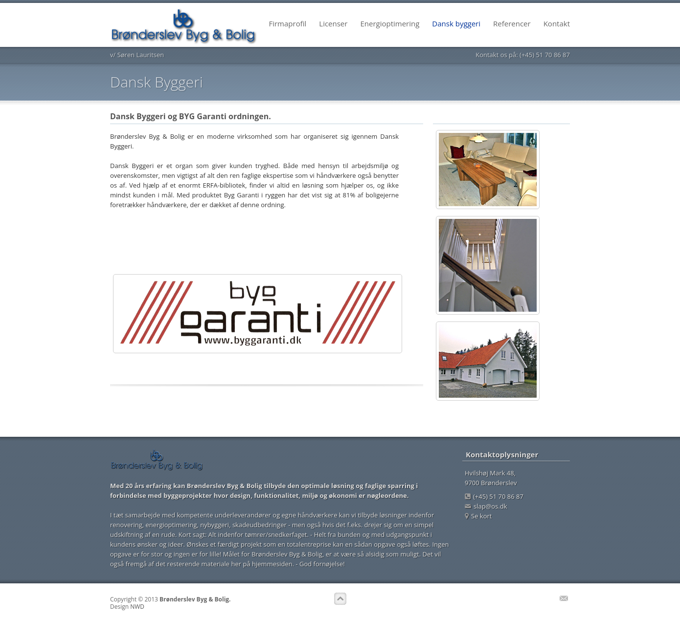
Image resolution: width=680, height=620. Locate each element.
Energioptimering (389, 23)
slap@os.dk (486, 506)
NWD (137, 606)
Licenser (333, 23)
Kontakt (557, 23)
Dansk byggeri (456, 23)
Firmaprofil (287, 23)
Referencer (512, 23)
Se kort (478, 516)
